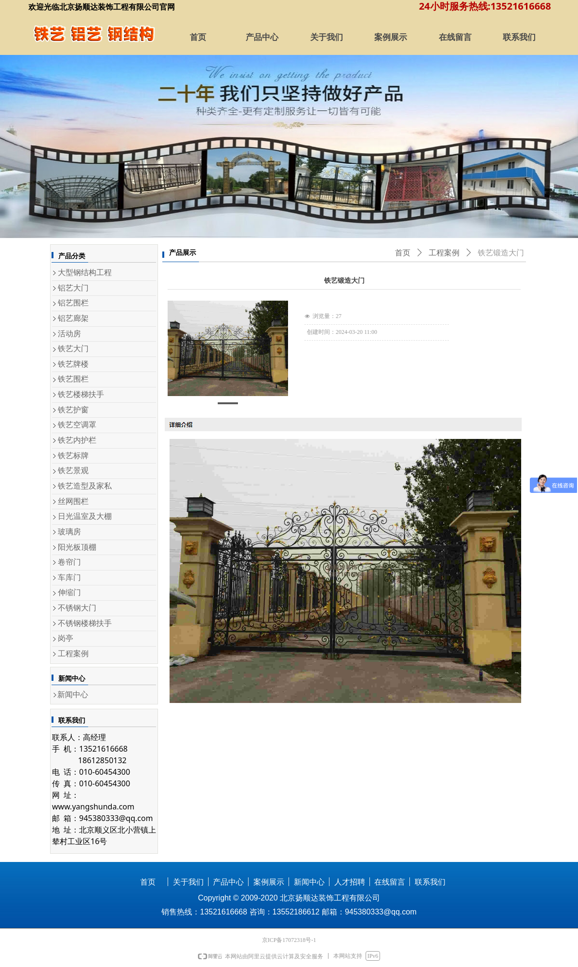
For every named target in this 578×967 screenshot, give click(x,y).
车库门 (69, 577)
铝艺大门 (73, 288)
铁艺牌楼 (73, 364)
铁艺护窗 (73, 410)
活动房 (69, 334)
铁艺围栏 (73, 379)
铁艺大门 (73, 348)
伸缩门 (69, 592)
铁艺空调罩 (77, 425)
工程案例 (73, 653)
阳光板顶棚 (77, 547)
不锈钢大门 (77, 608)
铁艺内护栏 (77, 440)
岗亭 (65, 638)
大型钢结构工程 (85, 272)
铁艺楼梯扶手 (81, 394)
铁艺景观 (73, 470)
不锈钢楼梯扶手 (85, 623)
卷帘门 (69, 562)
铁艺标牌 (73, 455)
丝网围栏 (73, 501)
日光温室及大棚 (85, 516)
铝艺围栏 (73, 303)
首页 (402, 253)
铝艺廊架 (73, 318)
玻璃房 (69, 532)
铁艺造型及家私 (85, 486)
